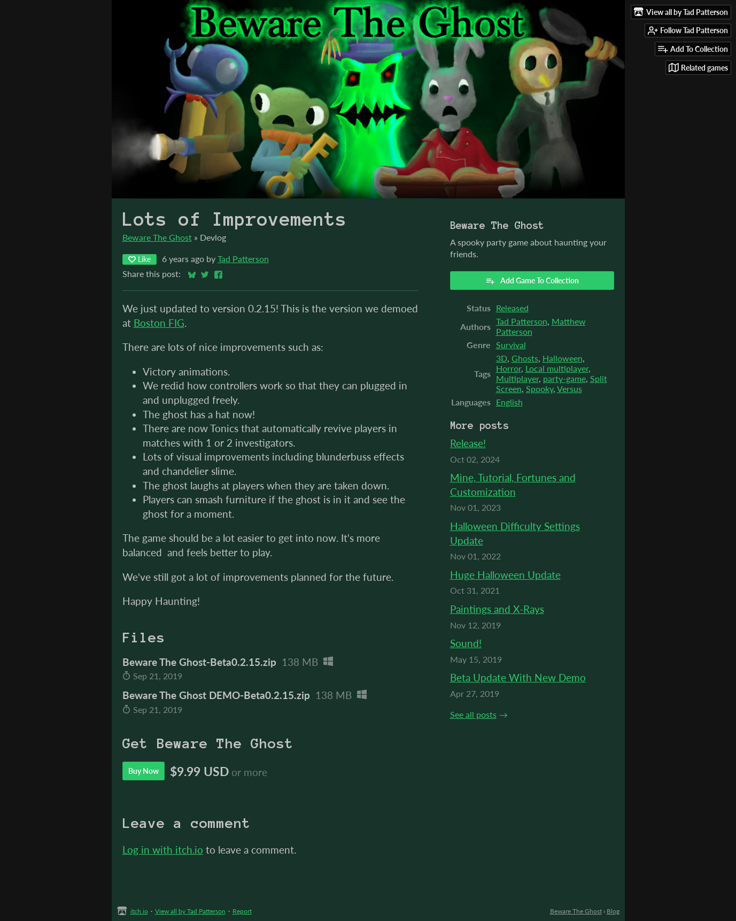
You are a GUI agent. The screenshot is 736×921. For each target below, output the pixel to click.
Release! (468, 443)
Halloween (563, 358)
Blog (613, 911)
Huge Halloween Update (505, 575)
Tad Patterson (243, 259)
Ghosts (525, 358)
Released (512, 308)
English (509, 402)
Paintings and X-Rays (497, 609)
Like (139, 259)
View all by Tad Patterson (190, 911)
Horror (508, 368)
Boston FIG (159, 323)
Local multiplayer (556, 368)
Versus (569, 388)
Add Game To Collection (532, 281)
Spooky (539, 388)
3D (501, 358)
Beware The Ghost (157, 237)
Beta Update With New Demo (518, 677)
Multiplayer (517, 378)
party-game (564, 378)
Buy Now (143, 771)
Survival (511, 345)
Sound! (466, 643)
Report (242, 911)
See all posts (473, 714)
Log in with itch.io (162, 849)
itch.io (139, 911)
